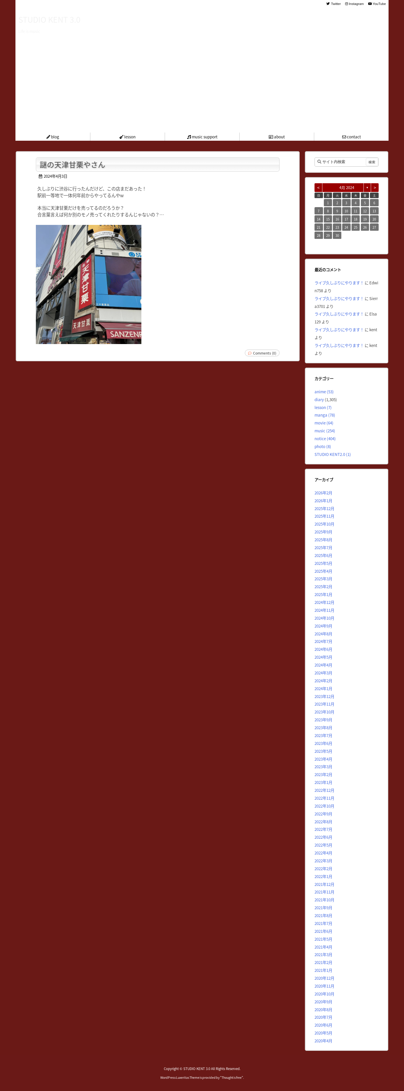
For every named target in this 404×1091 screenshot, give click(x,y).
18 (355, 219)
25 (355, 227)
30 (337, 235)
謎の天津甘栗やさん (72, 164)
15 (328, 219)
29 (328, 235)
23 (337, 227)
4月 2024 (346, 187)
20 (374, 219)
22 (328, 227)
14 (318, 219)
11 (355, 211)
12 (365, 211)
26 (365, 227)
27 (374, 227)
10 (346, 211)
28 (318, 235)
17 (346, 219)
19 (365, 219)
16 (337, 219)
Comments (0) (264, 352)
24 (346, 227)
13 (374, 211)
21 (318, 227)
